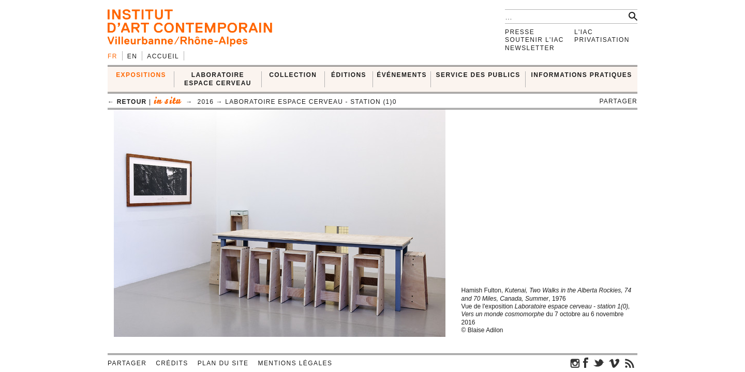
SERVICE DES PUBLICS (478, 75)
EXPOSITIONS (141, 75)
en (132, 56)
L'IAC (583, 32)
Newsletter (530, 48)
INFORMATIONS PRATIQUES (581, 75)
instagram (575, 362)
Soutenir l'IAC (534, 39)
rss (629, 362)
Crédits (172, 363)
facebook (585, 362)
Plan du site (223, 363)
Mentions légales (295, 363)
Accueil (163, 56)
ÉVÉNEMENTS (402, 75)
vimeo (614, 362)
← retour (127, 101)
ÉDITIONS (348, 75)
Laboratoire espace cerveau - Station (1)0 (310, 101)
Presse (519, 32)
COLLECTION (293, 75)
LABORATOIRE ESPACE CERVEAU (217, 78)
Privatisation (602, 39)
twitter (598, 362)
